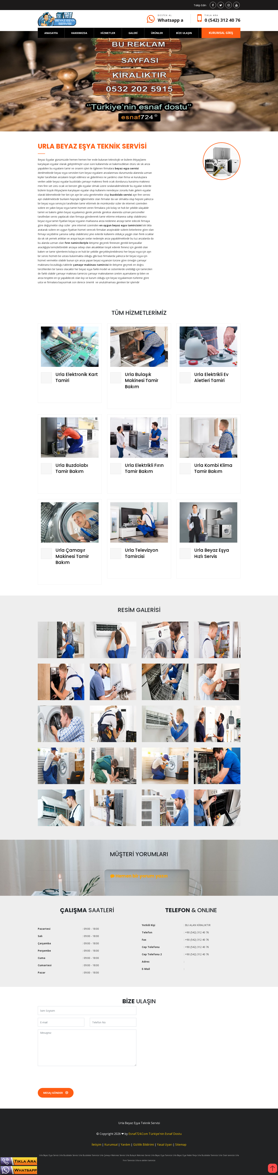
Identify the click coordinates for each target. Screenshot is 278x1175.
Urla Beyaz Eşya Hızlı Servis (211, 553)
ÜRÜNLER (157, 33)
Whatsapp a (170, 20)
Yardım (125, 1145)
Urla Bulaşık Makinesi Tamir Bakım (141, 380)
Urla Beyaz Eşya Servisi (49, 1155)
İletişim (96, 1145)
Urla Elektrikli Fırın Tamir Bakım (144, 468)
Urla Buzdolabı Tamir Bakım (71, 468)
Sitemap (180, 1145)
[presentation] (65, 1076)
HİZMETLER (108, 33)
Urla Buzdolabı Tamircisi (88, 1155)
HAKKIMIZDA (79, 33)
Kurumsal (111, 1145)
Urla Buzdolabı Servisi (68, 1155)
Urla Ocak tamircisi (226, 1155)
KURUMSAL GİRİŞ (221, 33)
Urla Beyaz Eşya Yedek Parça (185, 1155)
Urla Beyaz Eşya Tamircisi (161, 1155)
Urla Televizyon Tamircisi (141, 553)
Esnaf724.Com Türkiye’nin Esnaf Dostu (155, 1134)
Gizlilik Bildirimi (143, 1145)
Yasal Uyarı (164, 1145)
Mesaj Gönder (55, 1093)
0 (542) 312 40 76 (222, 20)
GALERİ (133, 33)
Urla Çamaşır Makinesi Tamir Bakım (72, 556)
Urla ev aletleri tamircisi (145, 1160)
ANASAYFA (51, 33)
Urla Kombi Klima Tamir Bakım (213, 468)
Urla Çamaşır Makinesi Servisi (112, 1155)
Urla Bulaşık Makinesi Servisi (138, 1155)
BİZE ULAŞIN (184, 33)
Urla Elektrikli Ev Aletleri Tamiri (211, 377)
